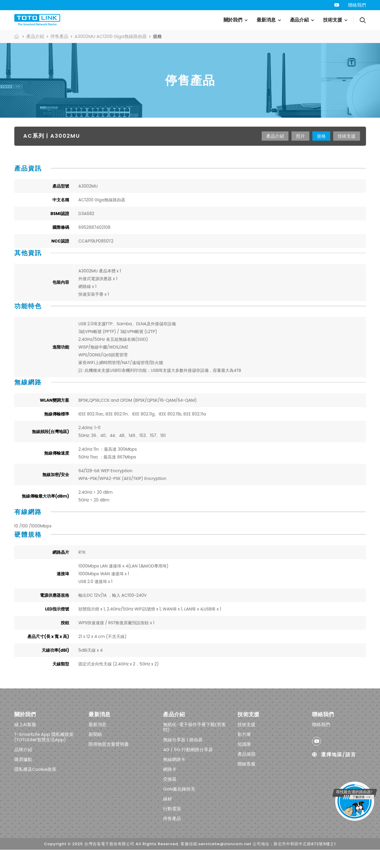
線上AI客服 (25, 724)
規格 (321, 136)
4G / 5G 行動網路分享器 (188, 749)
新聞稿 (95, 734)
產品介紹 (299, 20)
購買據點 (23, 759)
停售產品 (59, 36)
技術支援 (332, 20)
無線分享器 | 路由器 (182, 740)
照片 (300, 136)
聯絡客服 (246, 764)
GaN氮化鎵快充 (179, 789)
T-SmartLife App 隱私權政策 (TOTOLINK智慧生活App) (44, 737)
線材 (167, 799)
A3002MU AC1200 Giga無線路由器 (111, 36)
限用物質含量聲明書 (109, 744)
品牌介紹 (23, 749)
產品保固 (246, 754)
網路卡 (169, 769)
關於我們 (233, 20)
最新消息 (266, 20)
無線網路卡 (174, 759)
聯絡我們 (357, 5)
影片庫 (244, 734)
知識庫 (244, 744)
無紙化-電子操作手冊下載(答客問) (194, 727)
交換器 (169, 779)
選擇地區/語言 (334, 754)
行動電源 (172, 808)
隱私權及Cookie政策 (35, 769)
